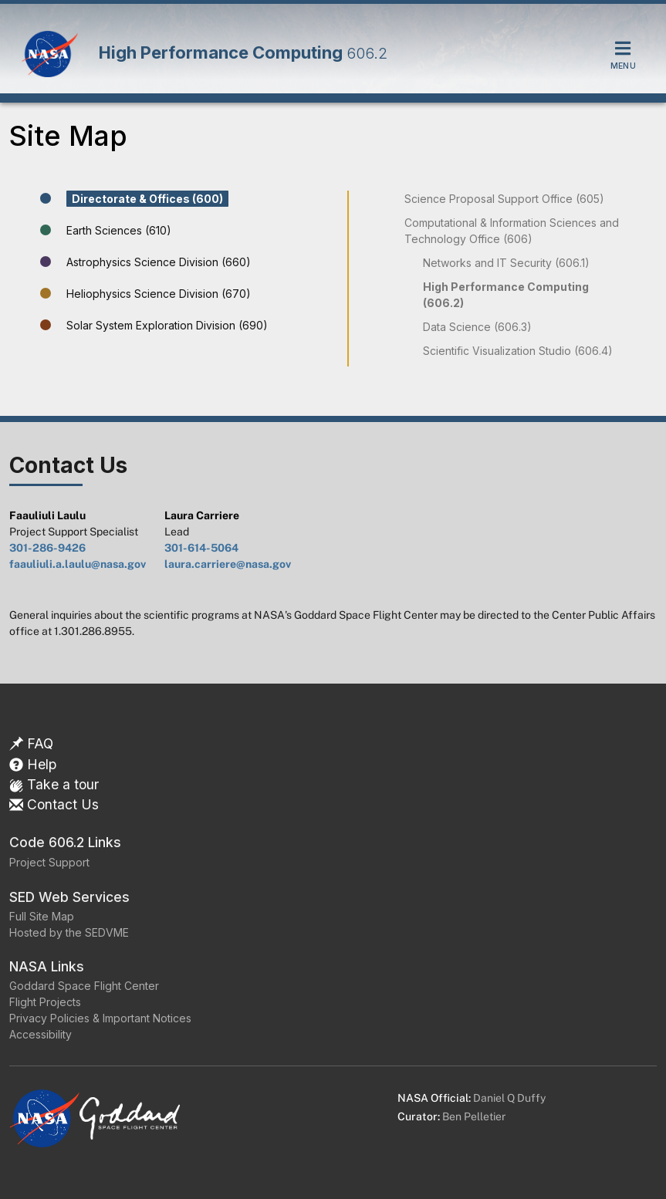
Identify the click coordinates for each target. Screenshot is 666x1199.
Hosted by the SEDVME (69, 932)
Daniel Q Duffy (509, 1098)
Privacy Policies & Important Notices (100, 1018)
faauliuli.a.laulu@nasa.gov (77, 564)
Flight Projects (45, 1001)
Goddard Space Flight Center (84, 985)
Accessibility (40, 1034)
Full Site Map (41, 916)
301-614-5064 (201, 548)
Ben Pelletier (473, 1116)
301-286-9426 (47, 548)
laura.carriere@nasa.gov (227, 564)
